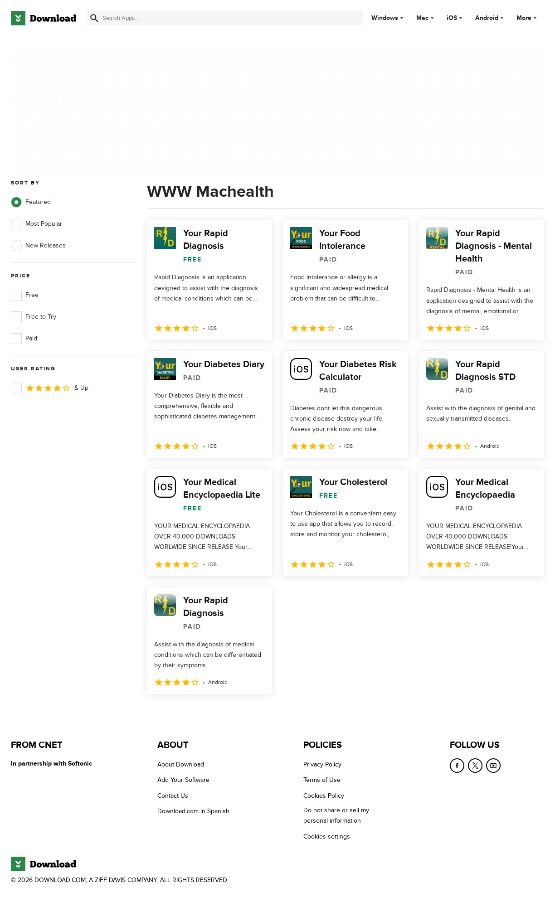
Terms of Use (322, 780)
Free (25, 295)
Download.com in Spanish (193, 811)
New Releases (38, 245)
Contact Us (172, 796)
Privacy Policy (322, 764)
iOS (452, 18)
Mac (422, 18)
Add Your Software (183, 780)
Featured (31, 202)
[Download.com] (43, 18)
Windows (384, 18)
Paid (24, 338)
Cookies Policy (323, 796)
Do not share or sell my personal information (336, 815)
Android (486, 18)
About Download (180, 764)
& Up (49, 388)
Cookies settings (326, 836)
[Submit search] (94, 18)
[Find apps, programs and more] (225, 18)
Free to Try (33, 316)
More (527, 18)
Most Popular (36, 223)
